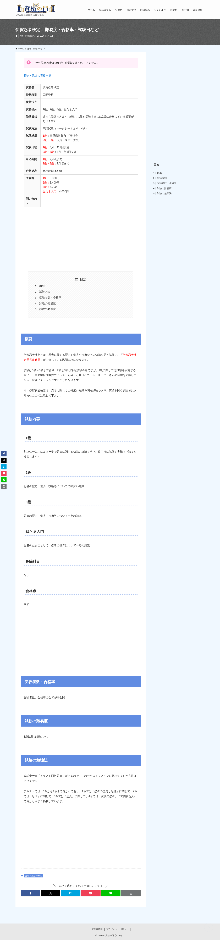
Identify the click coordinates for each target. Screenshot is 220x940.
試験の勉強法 (47, 309)
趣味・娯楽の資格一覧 (37, 75)
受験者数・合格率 (50, 297)
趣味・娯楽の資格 (27, 36)
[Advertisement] (81, 236)
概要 (42, 286)
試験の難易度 (47, 303)
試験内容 (44, 291)
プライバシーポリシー (117, 929)
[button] (30, 893)
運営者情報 (97, 929)
